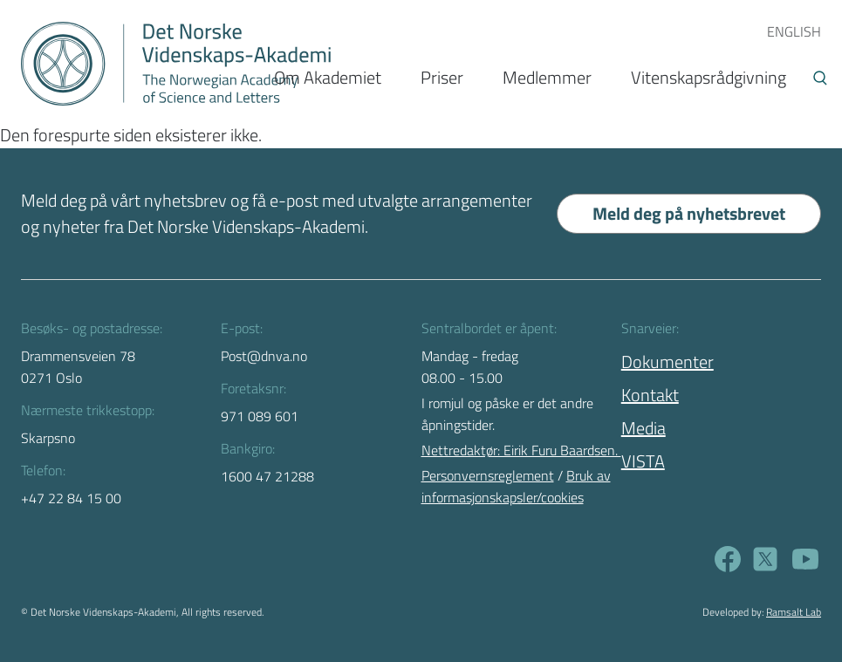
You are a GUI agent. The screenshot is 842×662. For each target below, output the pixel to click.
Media (643, 427)
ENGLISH (794, 31)
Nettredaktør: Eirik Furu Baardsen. (521, 450)
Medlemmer (547, 77)
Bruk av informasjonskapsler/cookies (516, 486)
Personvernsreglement (487, 475)
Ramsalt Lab (793, 612)
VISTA (643, 460)
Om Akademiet (327, 77)
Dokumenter (667, 361)
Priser (442, 77)
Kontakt (650, 394)
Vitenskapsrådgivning (708, 77)
